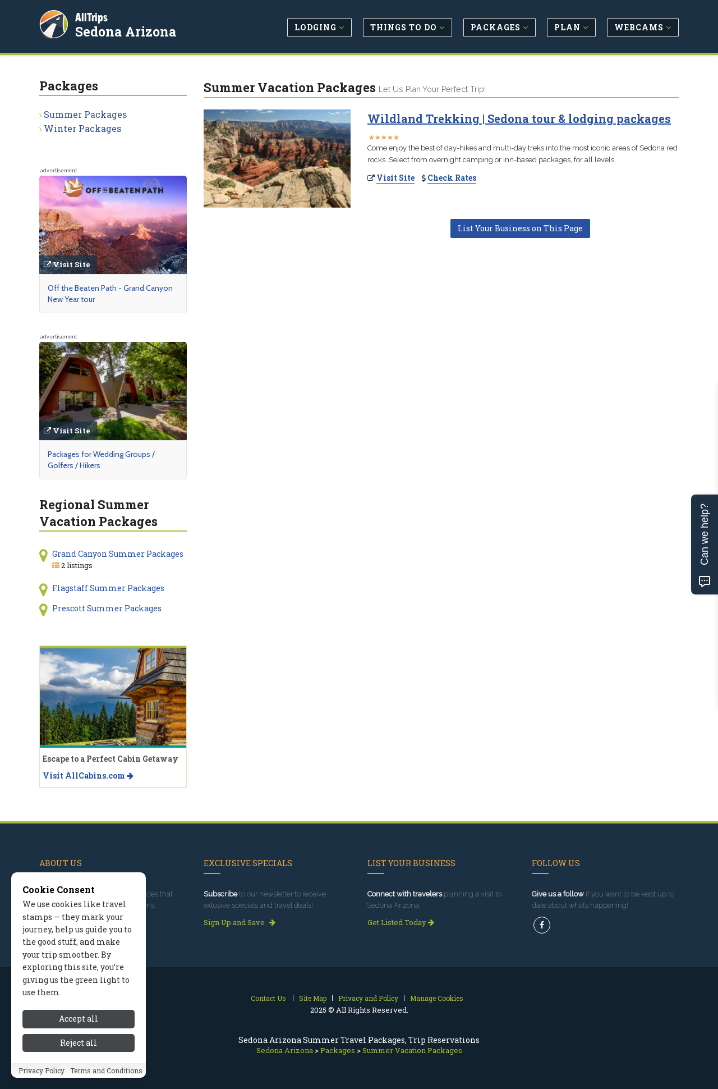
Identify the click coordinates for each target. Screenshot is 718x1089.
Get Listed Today (400, 922)
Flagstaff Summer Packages (108, 588)
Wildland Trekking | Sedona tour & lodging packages (519, 118)
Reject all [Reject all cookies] (78, 1046)
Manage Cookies (436, 998)
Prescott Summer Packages (107, 608)
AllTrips (92, 16)
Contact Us (268, 998)
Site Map (312, 998)
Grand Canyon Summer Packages (117, 553)
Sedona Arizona (126, 30)
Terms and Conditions (106, 1073)
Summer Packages (85, 114)
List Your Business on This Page (520, 228)
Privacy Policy (42, 1073)
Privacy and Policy (368, 998)
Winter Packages (82, 128)
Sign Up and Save (239, 922)
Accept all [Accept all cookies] (78, 1022)
